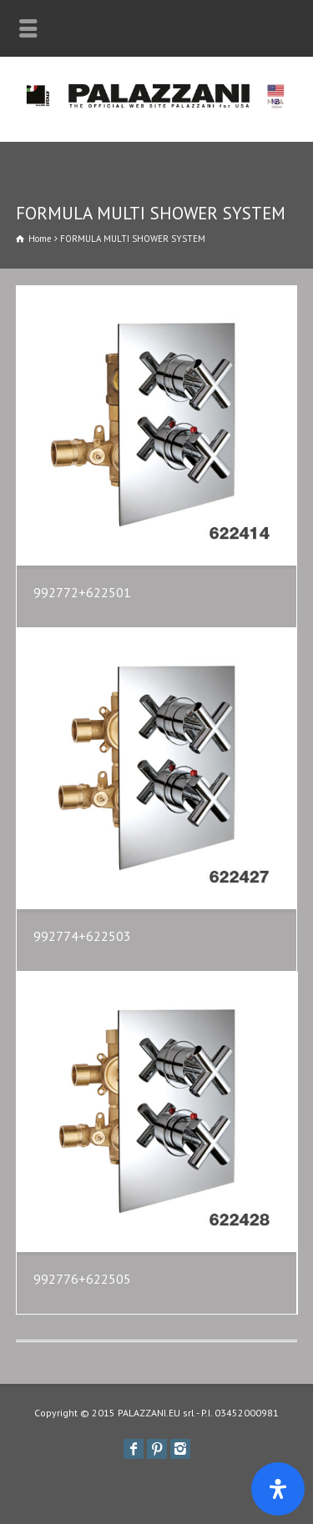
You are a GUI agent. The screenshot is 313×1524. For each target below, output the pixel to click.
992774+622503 (82, 936)
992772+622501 (82, 592)
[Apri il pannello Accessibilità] (278, 1489)
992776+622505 (82, 1278)
